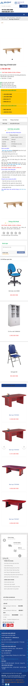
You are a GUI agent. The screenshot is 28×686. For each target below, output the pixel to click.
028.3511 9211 (8, 112)
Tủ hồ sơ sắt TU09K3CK (14, 331)
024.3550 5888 (8, 94)
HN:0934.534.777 (10, 680)
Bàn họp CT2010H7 (14, 519)
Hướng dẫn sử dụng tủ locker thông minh (12, 599)
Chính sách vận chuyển (9, 584)
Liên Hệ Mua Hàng (8, 565)
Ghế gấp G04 (14, 372)
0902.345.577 (20, 682)
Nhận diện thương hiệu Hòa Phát (11, 568)
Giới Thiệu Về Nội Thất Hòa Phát (11, 570)
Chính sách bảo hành (9, 582)
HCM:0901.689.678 (10, 682)
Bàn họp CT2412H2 (14, 449)
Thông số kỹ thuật (14, 120)
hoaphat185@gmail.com (13, 619)
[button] (3, 50)
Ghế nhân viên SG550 (14, 291)
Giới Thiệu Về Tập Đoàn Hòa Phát (12, 572)
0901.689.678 (7, 109)
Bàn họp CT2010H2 (14, 415)
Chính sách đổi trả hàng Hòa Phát (12, 586)
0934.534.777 (7, 99)
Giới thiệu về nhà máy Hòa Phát (11, 563)
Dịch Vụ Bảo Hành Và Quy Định (11, 589)
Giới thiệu (5, 120)
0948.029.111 (7, 101)
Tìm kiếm (23, 6)
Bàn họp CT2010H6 (14, 484)
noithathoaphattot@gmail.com (11, 659)
